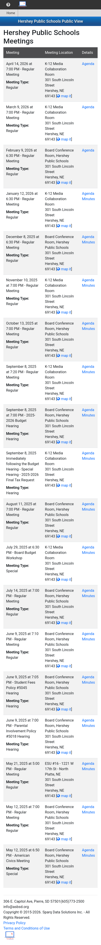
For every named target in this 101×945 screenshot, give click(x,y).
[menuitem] (8, 4)
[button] (8, 4)
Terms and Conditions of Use (26, 928)
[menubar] (15, 4)
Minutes (88, 199)
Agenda (88, 64)
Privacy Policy (14, 923)
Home (9, 13)
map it (64, 96)
